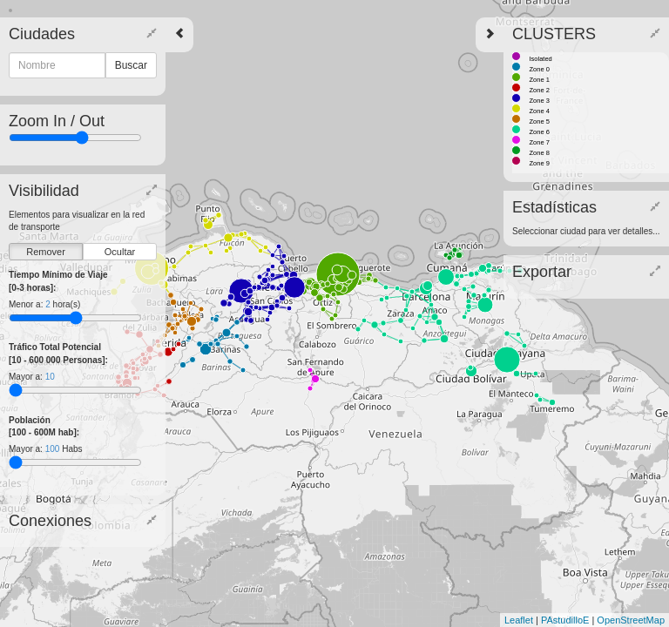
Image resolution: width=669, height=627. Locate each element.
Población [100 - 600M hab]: (44, 426)
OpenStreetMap (631, 620)
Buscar (131, 65)
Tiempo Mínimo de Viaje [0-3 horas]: (58, 281)
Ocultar (120, 251)
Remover (45, 251)
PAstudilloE (565, 620)
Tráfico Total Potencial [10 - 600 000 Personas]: (58, 353)
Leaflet (518, 620)
